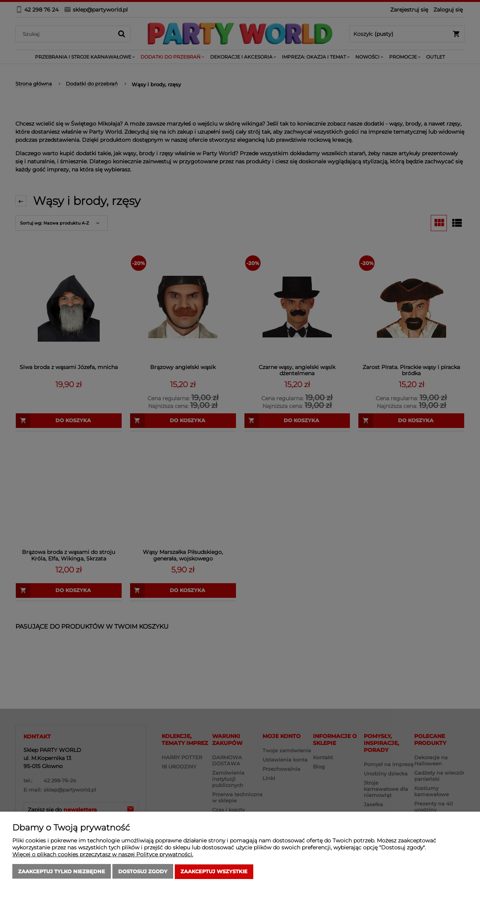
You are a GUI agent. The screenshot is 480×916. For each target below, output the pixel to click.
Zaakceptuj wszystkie (214, 872)
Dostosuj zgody (142, 872)
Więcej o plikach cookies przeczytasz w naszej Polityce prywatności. (102, 854)
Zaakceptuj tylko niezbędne (61, 872)
